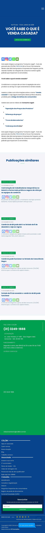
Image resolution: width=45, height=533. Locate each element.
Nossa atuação (6, 449)
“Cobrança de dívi (12, 126)
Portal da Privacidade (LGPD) (10, 494)
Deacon (3, 486)
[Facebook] (3, 59)
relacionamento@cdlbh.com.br (15, 432)
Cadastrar (22, 509)
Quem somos (5, 446)
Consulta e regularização (9, 483)
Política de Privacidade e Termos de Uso (28, 519)
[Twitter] (10, 59)
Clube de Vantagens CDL (9, 469)
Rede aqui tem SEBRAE (8, 474)
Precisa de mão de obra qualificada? (13, 472)
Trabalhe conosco (7, 455)
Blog (2, 452)
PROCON (19, 66)
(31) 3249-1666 (14, 329)
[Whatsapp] (13, 59)
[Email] (17, 59)
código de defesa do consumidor (24, 97)
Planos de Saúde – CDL (8, 466)
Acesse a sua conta (7, 460)
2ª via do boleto (6, 463)
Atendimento (5, 480)
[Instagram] (6, 59)
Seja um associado (7, 444)
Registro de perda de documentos (12, 491)
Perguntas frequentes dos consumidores (14, 488)
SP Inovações (15, 529)
